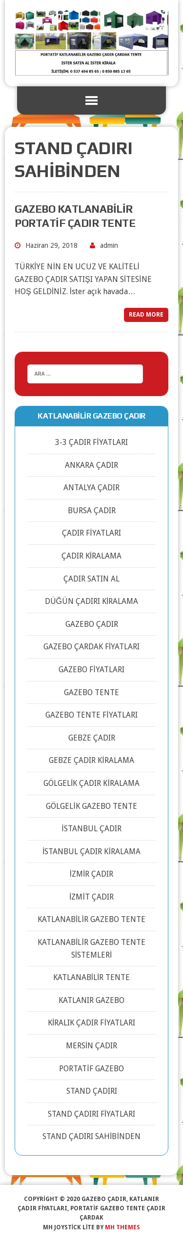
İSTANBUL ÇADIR (91, 828)
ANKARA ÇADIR (91, 465)
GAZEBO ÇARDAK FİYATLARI (91, 646)
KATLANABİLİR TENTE (91, 977)
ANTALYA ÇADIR (91, 487)
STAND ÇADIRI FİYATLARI (91, 1114)
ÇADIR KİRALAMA (91, 556)
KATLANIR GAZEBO (91, 1000)
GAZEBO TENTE (91, 692)
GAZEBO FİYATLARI (91, 669)
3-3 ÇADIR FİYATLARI (91, 442)
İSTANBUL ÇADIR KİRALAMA (91, 851)
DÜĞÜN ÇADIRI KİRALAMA (92, 601)
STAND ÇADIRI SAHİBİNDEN (91, 1136)
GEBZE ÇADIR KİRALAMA (91, 760)
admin (109, 245)
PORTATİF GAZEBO (91, 1068)
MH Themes (122, 1227)
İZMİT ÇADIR (91, 896)
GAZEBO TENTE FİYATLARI (91, 715)
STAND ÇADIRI (91, 1091)
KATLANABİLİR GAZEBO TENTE (91, 919)
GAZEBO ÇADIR (91, 624)
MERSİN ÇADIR (91, 1045)
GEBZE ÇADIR (91, 737)
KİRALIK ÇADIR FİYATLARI (91, 1022)
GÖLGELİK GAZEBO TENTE (91, 806)
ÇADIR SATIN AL (91, 578)
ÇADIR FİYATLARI (91, 533)
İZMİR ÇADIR (92, 874)
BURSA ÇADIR (92, 510)
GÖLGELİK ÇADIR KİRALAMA (91, 783)
